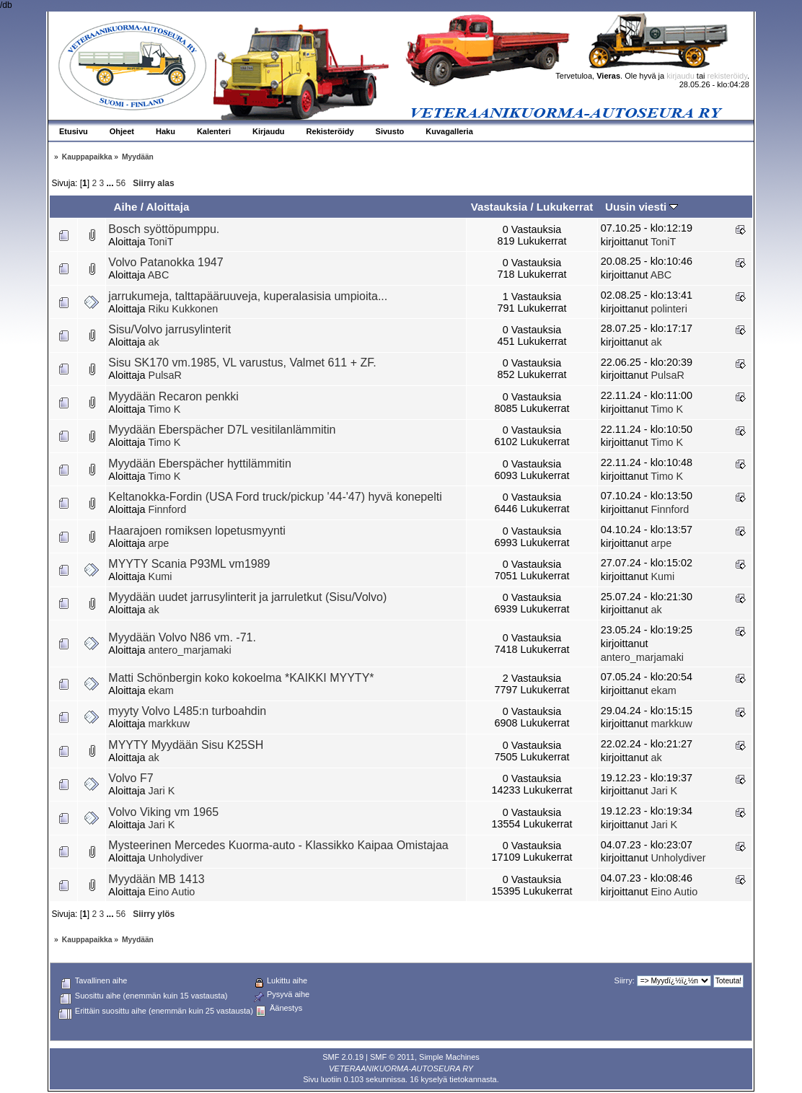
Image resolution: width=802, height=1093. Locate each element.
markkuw (169, 723)
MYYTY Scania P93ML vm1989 (189, 564)
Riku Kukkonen (184, 309)
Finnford (168, 509)
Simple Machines (449, 1057)
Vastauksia (499, 207)
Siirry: (624, 980)
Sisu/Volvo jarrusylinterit (169, 329)
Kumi (160, 576)
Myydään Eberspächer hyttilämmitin (199, 463)
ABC (158, 275)
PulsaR (165, 375)
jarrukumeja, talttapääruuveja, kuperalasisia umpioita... (247, 296)
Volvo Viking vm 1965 (163, 812)
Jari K (162, 790)
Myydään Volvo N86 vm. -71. (182, 637)
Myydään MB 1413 (156, 879)
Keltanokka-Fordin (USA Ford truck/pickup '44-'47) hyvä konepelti (274, 497)
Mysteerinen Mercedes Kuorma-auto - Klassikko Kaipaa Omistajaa (278, 845)
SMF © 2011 (392, 1057)
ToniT (160, 241)
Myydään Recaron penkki (173, 396)
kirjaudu (680, 75)
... (111, 183)
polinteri (669, 309)
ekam (161, 690)
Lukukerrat (565, 207)
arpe (159, 543)
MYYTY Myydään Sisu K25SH (185, 745)
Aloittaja (168, 207)
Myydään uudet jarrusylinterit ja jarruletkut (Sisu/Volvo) (247, 597)
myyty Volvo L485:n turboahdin (187, 711)
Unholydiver (176, 858)
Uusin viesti (641, 207)
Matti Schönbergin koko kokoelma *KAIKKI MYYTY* (241, 678)
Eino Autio (172, 891)
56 (120, 183)
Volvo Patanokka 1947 (165, 262)
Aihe (125, 207)
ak (154, 342)
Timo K (164, 409)
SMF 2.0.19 (342, 1057)
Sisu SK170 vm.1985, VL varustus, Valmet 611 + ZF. (242, 362)
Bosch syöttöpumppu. (163, 229)
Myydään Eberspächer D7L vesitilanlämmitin (221, 429)
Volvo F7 (130, 778)
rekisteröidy (727, 75)
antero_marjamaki (190, 650)
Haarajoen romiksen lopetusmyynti (196, 530)
